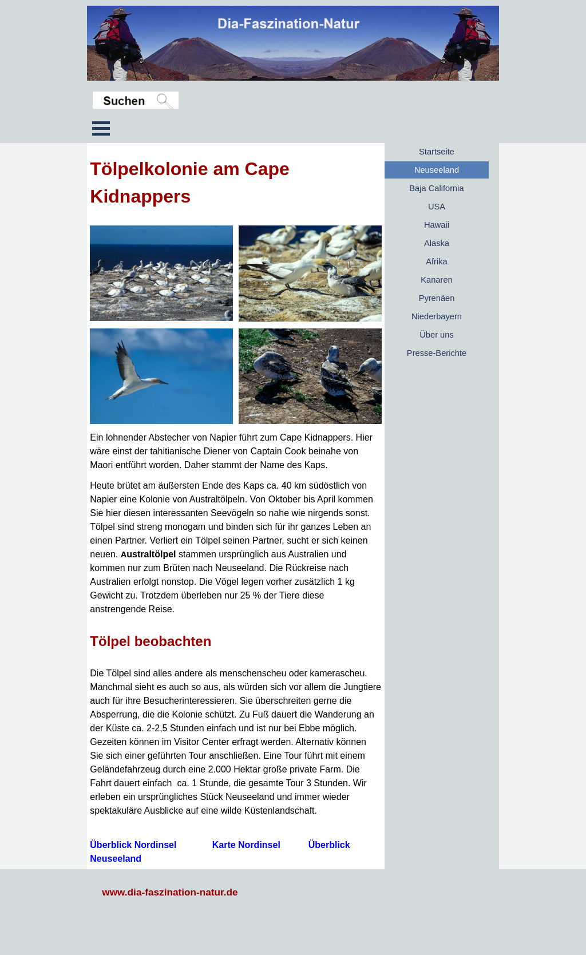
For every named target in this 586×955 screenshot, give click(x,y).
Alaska (436, 243)
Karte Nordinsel (246, 845)
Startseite (436, 151)
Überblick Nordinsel (133, 845)
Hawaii (436, 224)
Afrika (436, 261)
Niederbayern (436, 316)
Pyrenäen (437, 298)
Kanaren (436, 279)
